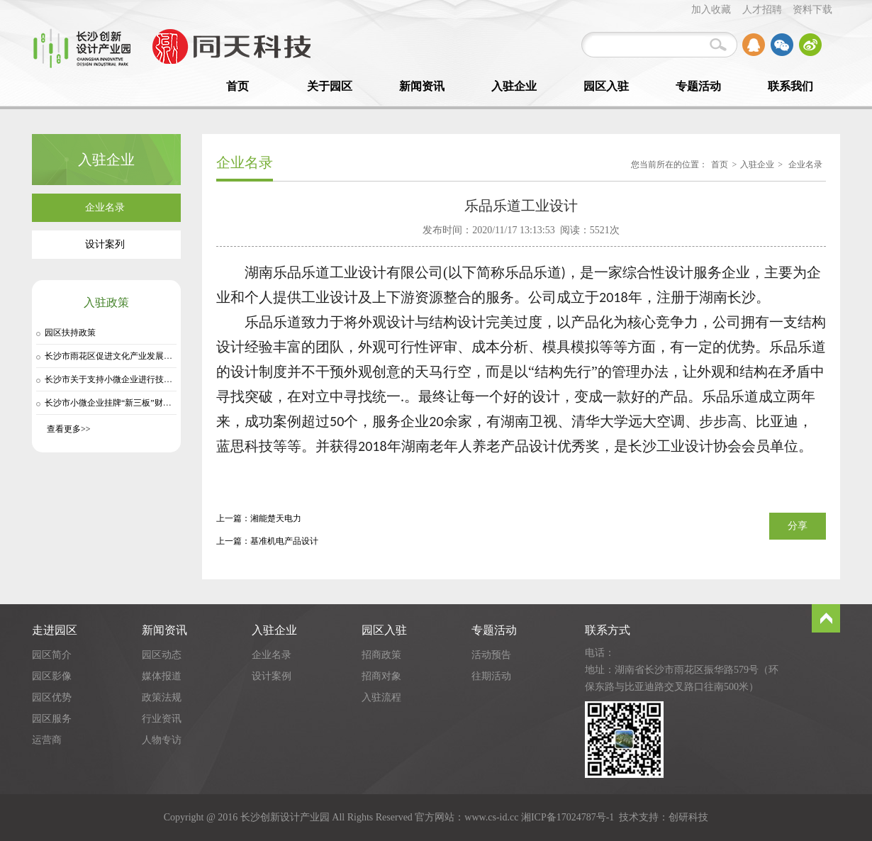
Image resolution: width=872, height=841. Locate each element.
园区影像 (52, 676)
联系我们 (790, 86)
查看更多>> (69, 429)
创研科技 (688, 817)
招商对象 (381, 676)
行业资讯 (161, 718)
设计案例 (271, 676)
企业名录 (805, 164)
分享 (797, 525)
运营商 (47, 740)
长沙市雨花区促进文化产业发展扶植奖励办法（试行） (147, 356)
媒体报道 (161, 676)
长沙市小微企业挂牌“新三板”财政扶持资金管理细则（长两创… (163, 403)
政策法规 (161, 697)
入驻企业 (514, 86)
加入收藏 (711, 9)
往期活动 (491, 676)
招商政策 (381, 655)
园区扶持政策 (70, 333)
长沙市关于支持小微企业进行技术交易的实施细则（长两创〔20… (168, 379)
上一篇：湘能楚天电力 (258, 518)
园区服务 (52, 718)
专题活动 (698, 86)
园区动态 (161, 655)
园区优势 (52, 697)
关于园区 (329, 86)
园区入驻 (606, 86)
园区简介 (52, 655)
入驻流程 (381, 697)
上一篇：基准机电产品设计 (267, 541)
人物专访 (161, 740)
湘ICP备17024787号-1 (567, 817)
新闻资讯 (422, 86)
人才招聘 (762, 9)
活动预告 (491, 655)
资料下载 (812, 9)
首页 (237, 86)
